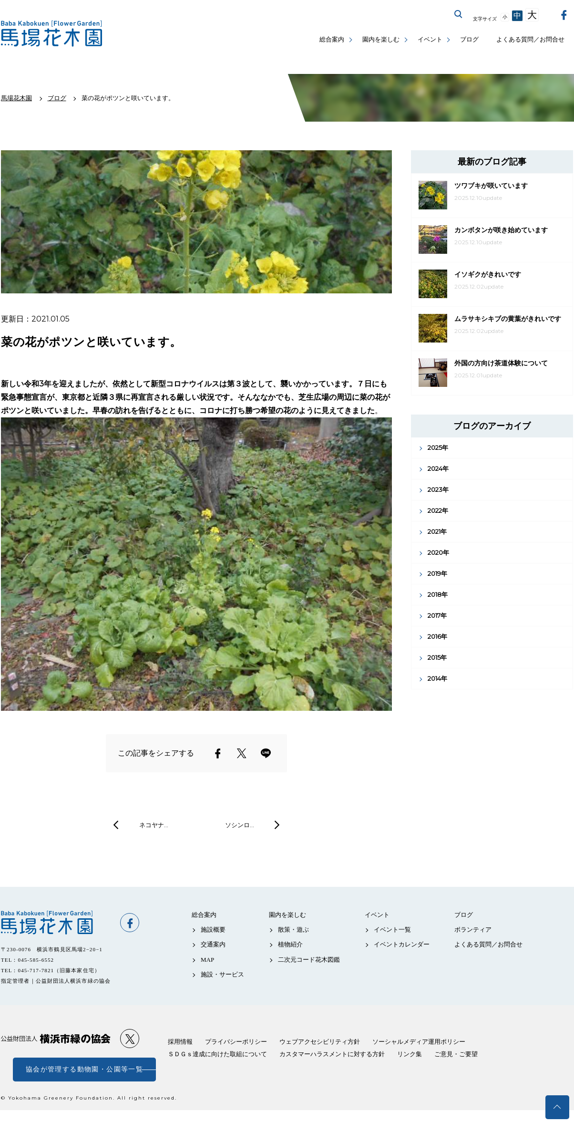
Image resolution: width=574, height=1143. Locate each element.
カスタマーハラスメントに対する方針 (332, 1054)
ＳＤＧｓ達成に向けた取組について (217, 1054)
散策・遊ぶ (293, 929)
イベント (430, 39)
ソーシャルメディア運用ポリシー (418, 1041)
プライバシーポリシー (236, 1041)
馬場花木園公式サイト (53, 34)
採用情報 (180, 1041)
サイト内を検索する (458, 14)
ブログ (469, 39)
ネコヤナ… (153, 825)
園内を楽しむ (381, 39)
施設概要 (213, 929)
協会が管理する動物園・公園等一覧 (84, 1069)
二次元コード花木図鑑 (309, 959)
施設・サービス (222, 974)
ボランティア (473, 929)
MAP (207, 959)
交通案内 (213, 944)
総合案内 (331, 39)
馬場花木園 (56, 923)
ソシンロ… (239, 825)
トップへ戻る (557, 1107)
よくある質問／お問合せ (530, 39)
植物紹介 (290, 944)
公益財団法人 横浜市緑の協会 (56, 1039)
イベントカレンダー (402, 944)
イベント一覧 (392, 929)
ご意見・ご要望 (456, 1054)
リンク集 (409, 1054)
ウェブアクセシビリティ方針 (319, 1041)
